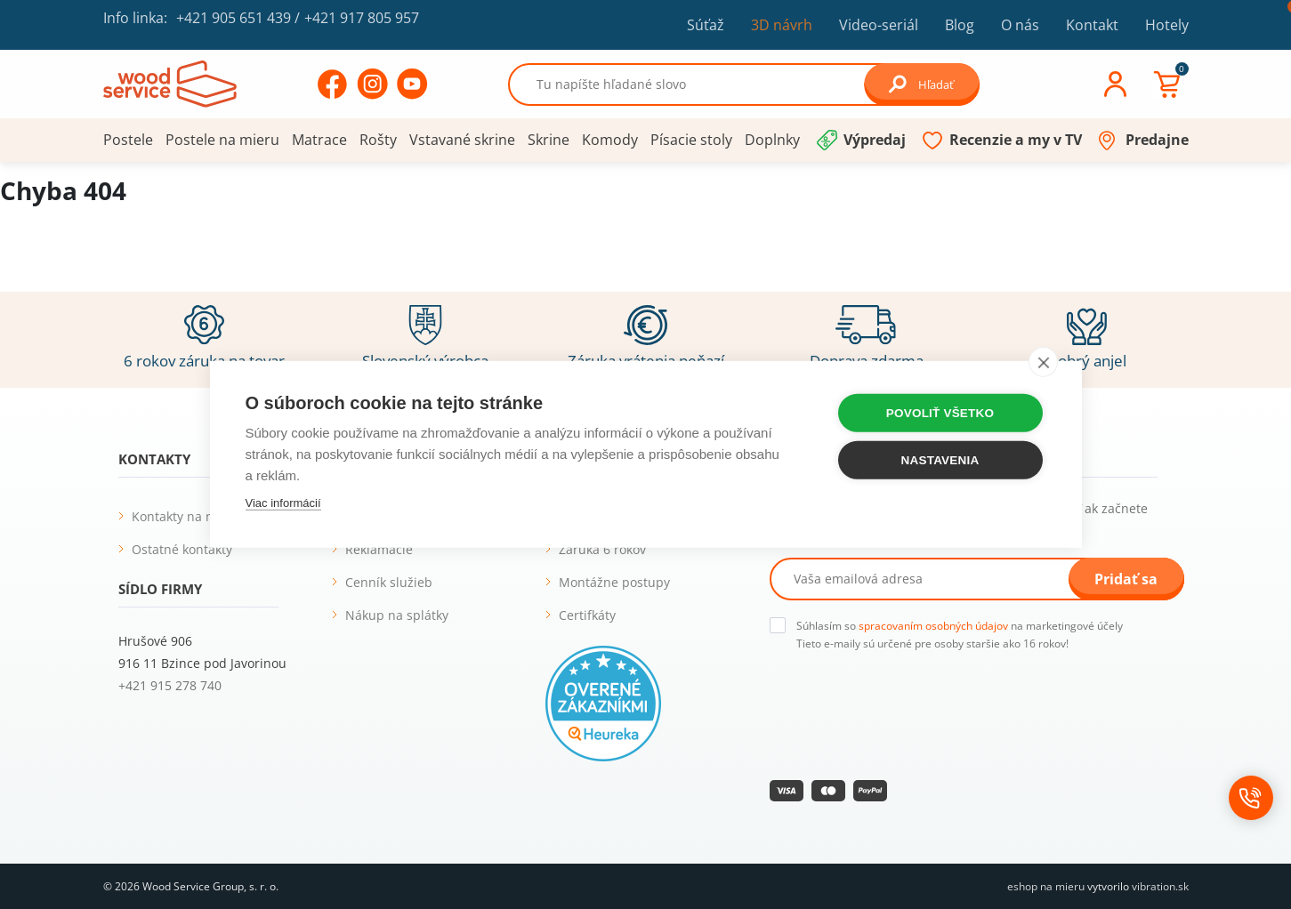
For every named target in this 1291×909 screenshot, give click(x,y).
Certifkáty (587, 615)
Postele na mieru (222, 139)
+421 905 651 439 (233, 18)
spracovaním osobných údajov (933, 625)
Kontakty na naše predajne (212, 516)
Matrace (319, 139)
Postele (128, 139)
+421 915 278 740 (170, 685)
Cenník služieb (388, 582)
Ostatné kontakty (182, 549)
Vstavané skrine (462, 139)
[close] (1043, 361)
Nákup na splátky (396, 615)
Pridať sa (1126, 579)
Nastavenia (940, 459)
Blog (959, 25)
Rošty (378, 139)
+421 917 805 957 (361, 18)
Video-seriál (878, 24)
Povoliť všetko (940, 412)
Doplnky (772, 139)
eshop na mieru (1046, 886)
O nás (1020, 25)
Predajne (1157, 139)
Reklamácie (379, 549)
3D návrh (781, 25)
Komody (610, 139)
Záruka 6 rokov (602, 549)
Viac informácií (283, 502)
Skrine (548, 139)
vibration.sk (1160, 886)
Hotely (1167, 25)
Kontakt (1092, 25)
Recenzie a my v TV (1015, 139)
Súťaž (705, 25)
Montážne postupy (614, 582)
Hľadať (921, 84)
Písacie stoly (691, 139)
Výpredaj (874, 139)
